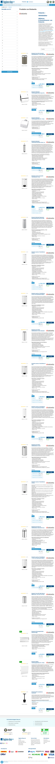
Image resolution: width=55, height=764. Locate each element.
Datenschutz (45, 739)
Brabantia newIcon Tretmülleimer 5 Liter (39, 364)
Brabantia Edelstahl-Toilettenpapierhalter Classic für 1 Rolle (38, 92)
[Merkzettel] (52, 5)
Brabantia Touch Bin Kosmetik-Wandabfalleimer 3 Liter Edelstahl (38, 54)
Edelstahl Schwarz (35, 473)
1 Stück (33, 653)
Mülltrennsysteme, (46, 30)
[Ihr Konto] (50, 5)
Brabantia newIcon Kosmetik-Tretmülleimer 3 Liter (37, 176)
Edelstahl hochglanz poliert (36, 85)
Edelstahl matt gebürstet (36, 135)
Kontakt (19, 739)
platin (33, 83)
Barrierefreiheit (20, 744)
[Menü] (1, 5)
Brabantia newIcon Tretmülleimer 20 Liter (38, 482)
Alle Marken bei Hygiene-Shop (35, 742)
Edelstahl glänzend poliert (36, 133)
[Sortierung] (47, 49)
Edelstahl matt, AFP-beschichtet (37, 87)
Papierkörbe (51, 30)
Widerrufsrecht (20, 743)
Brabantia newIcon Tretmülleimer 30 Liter (38, 252)
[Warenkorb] (54, 5)
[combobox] (24, 5)
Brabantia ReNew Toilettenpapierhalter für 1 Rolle (38, 662)
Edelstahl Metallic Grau (35, 471)
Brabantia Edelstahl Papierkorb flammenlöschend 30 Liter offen (38, 218)
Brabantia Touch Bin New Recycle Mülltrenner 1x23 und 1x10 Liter (38, 594)
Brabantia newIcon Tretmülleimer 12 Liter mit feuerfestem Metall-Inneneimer (38, 558)
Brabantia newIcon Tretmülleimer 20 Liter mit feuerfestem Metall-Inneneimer (38, 294)
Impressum (45, 742)
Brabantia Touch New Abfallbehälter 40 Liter (36, 445)
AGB (44, 743)
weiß (33, 206)
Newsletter (32, 744)
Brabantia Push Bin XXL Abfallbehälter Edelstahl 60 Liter (38, 527)
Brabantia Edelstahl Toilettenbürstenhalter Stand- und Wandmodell (38, 142)
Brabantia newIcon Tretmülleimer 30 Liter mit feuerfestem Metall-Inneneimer (38, 407)
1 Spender (33, 109)
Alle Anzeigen (9, 71)
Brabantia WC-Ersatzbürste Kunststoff (37, 692)
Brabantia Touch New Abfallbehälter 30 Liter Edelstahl (38, 330)
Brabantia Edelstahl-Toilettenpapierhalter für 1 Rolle (38, 118)
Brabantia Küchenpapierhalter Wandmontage (38, 632)
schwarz (33, 208)
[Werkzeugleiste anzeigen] (2, 762)
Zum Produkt (50, 84)
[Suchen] (48, 5)
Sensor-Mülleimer (42, 31)
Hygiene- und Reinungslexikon (35, 743)
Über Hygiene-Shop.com (22, 742)
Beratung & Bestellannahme (35, 739)
